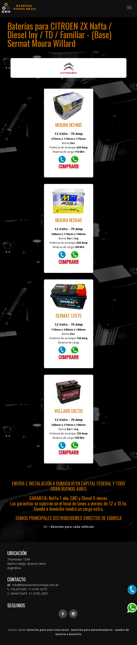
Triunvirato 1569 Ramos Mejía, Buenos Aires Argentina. (26, 563)
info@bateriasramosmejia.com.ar (33, 585)
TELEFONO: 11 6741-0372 (27, 589)
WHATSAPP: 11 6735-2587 (27, 593)
